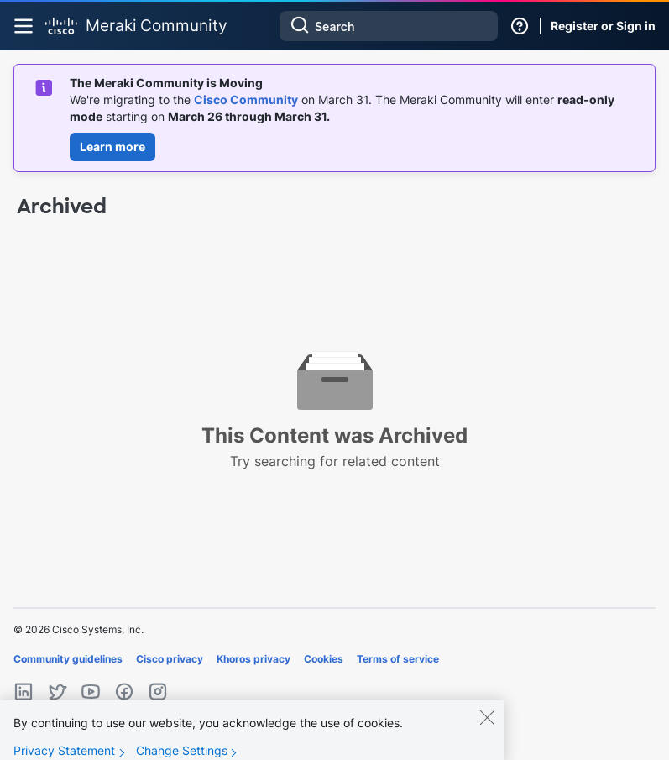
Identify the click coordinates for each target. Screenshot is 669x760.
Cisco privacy (169, 659)
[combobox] (389, 26)
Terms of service (398, 659)
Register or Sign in (603, 25)
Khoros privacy (253, 659)
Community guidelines (68, 659)
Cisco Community (246, 99)
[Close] (486, 727)
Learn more (112, 146)
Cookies (323, 659)
